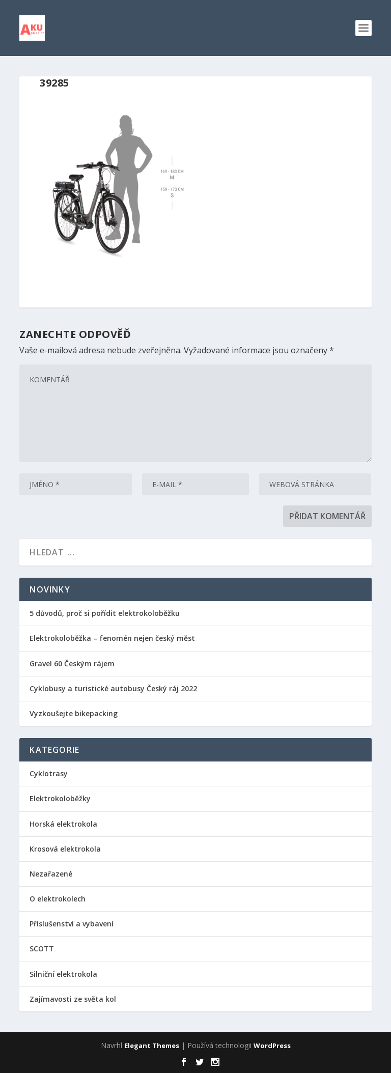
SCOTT (42, 948)
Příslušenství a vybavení (72, 923)
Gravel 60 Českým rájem (72, 663)
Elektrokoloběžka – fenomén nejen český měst (112, 638)
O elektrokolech (58, 898)
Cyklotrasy (49, 773)
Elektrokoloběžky (60, 798)
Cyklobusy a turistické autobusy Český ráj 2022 (114, 688)
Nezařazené (51, 874)
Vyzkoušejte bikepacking (75, 713)
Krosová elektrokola (65, 849)
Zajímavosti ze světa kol (73, 999)
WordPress (272, 1045)
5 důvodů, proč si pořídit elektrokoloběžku (105, 613)
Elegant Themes (151, 1045)
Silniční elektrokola (63, 974)
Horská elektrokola (63, 824)
